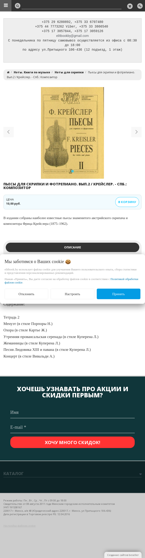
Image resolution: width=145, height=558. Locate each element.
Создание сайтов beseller (123, 555)
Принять (118, 294)
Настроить (72, 294)
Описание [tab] (72, 249)
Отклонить (26, 294)
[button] (8, 134)
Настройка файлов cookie (19, 525)
